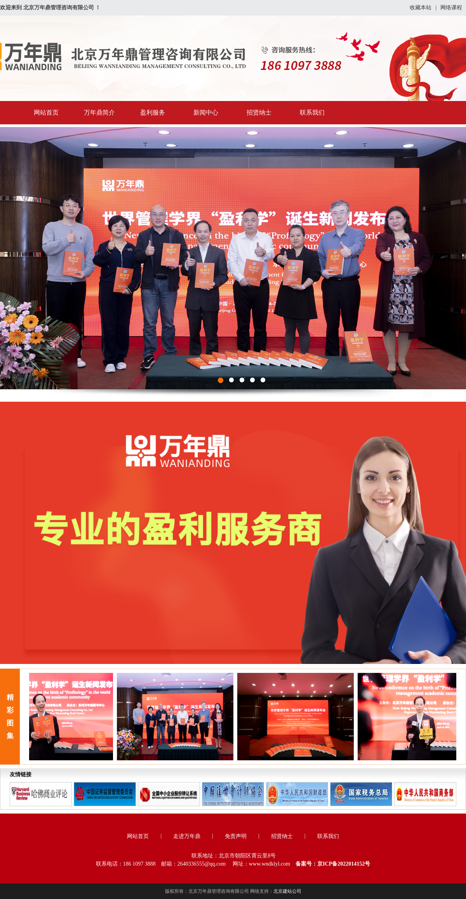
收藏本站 (420, 7)
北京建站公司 (287, 891)
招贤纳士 (259, 112)
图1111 (233, 258)
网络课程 (451, 7)
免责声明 (236, 836)
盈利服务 (152, 112)
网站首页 (46, 112)
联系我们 (312, 112)
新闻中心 (205, 112)
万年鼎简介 (99, 112)
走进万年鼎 (186, 836)
